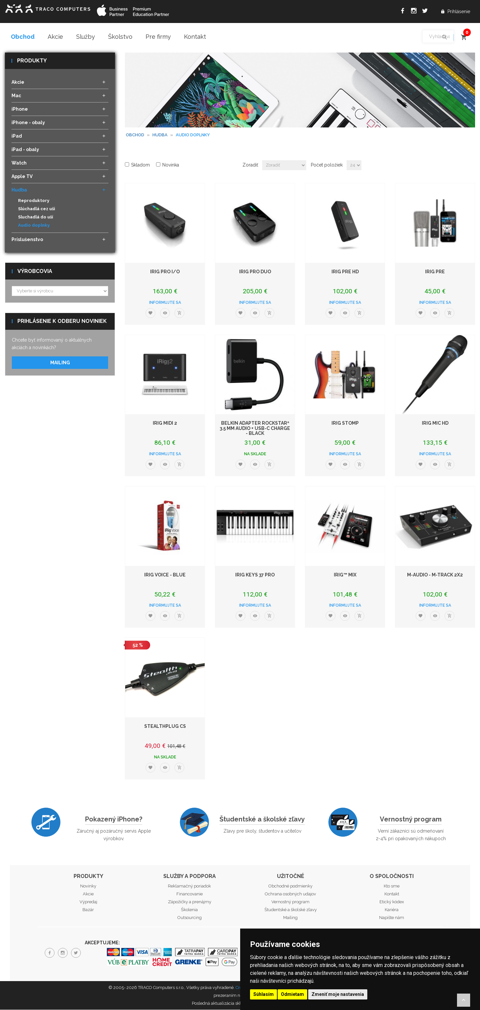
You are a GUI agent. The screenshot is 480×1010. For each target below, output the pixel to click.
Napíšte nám (391, 918)
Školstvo (120, 36)
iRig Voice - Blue (165, 575)
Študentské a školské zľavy (262, 819)
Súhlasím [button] (263, 994)
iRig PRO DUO (255, 272)
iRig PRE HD (345, 272)
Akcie (55, 36)
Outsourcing (189, 918)
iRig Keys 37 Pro (255, 575)
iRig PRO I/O (165, 272)
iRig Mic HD (435, 423)
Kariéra (392, 910)
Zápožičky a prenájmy (189, 902)
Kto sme (392, 886)
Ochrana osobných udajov (290, 894)
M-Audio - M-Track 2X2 (435, 575)
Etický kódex (391, 902)
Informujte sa (165, 303)
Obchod (22, 36)
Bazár (88, 910)
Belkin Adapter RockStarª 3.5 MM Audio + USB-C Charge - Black (255, 429)
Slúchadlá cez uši (36, 209)
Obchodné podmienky (290, 886)
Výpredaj (88, 902)
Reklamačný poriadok (189, 886)
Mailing (60, 363)
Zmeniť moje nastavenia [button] (337, 994)
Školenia (189, 910)
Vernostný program (411, 819)
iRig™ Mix (345, 575)
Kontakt (195, 36)
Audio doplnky (34, 225)
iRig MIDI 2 (165, 423)
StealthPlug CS (165, 726)
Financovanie (189, 894)
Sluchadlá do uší (35, 217)
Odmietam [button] (292, 994)
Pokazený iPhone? (113, 819)
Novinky (88, 886)
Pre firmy (158, 36)
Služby (85, 36)
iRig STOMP (345, 423)
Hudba (160, 135)
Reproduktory (33, 201)
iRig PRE (435, 272)
